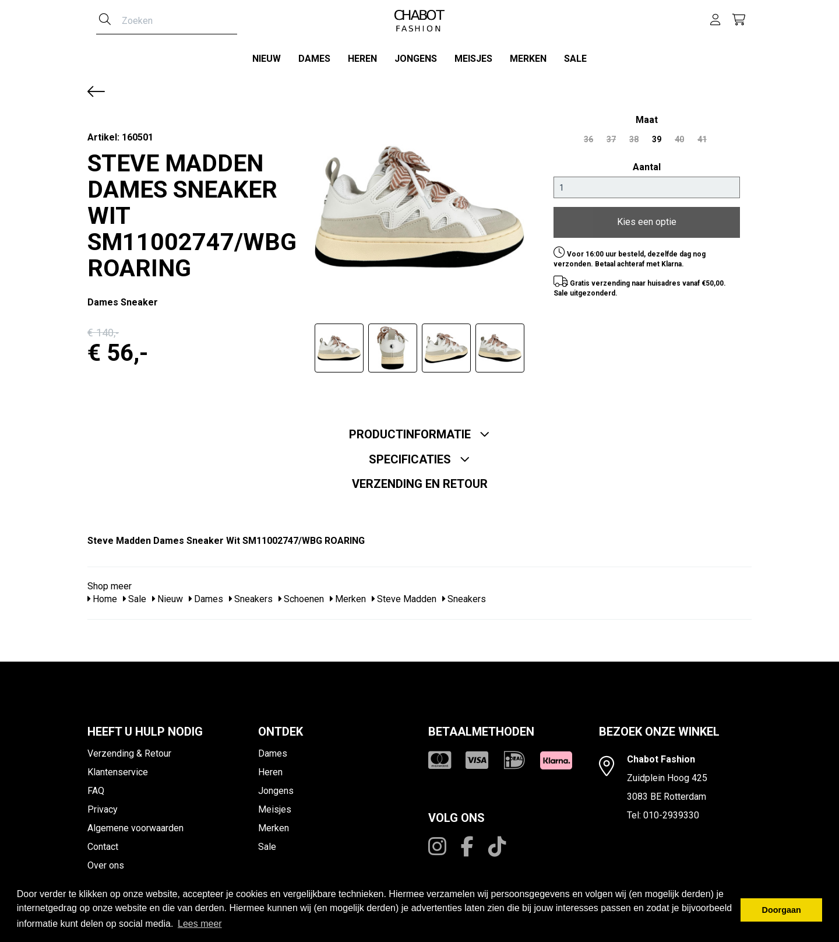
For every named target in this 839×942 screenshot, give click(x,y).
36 (588, 135)
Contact (102, 842)
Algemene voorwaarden (135, 823)
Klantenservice (117, 768)
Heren (362, 58)
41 (702, 135)
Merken (528, 58)
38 (634, 135)
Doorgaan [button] (781, 910)
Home (102, 595)
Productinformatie (419, 430)
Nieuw (266, 58)
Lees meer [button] (200, 924)
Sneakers (251, 595)
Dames (314, 58)
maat (647, 115)
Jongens (415, 58)
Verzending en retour (420, 480)
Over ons (105, 861)
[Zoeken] (105, 20)
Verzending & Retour (129, 749)
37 (611, 135)
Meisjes (473, 58)
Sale (575, 58)
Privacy (102, 805)
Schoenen (301, 595)
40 (679, 135)
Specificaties (419, 455)
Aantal (647, 162)
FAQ (95, 786)
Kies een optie (646, 218)
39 (656, 135)
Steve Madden (404, 595)
